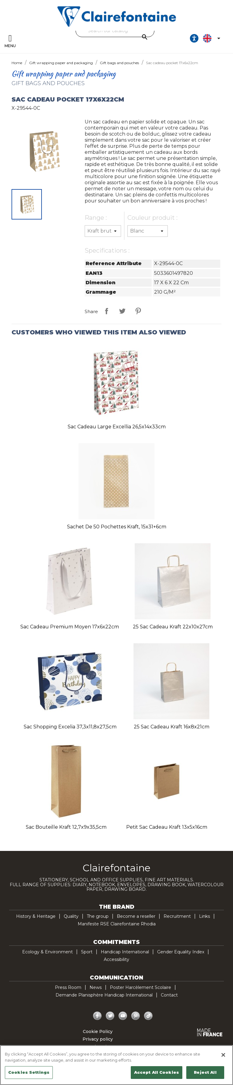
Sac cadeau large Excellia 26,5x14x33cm (117, 427)
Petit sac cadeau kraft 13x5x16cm (166, 827)
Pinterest (138, 311)
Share (106, 311)
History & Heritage (36, 916)
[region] (116, 1065)
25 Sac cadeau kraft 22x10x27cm (173, 627)
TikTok (148, 1016)
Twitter (110, 1016)
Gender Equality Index (180, 952)
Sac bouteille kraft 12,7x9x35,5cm (66, 827)
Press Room (68, 987)
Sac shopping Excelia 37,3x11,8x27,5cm (70, 727)
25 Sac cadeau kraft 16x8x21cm (171, 727)
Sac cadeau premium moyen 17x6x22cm (69, 627)
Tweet (122, 311)
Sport (87, 952)
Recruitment (177, 916)
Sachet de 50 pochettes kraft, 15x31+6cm (116, 527)
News (95, 987)
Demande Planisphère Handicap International (104, 995)
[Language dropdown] (212, 38)
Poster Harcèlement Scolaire (140, 987)
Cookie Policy (98, 1031)
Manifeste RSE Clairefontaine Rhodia (117, 924)
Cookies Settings (28, 1072)
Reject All (205, 1072)
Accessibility (116, 959)
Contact (169, 995)
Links (204, 916)
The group (98, 916)
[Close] (223, 1055)
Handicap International (125, 952)
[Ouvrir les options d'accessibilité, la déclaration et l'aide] (194, 38)
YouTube (123, 1016)
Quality (71, 916)
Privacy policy (98, 1039)
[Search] (115, 30)
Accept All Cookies (156, 1072)
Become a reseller (136, 916)
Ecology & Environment (47, 952)
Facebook (97, 1016)
